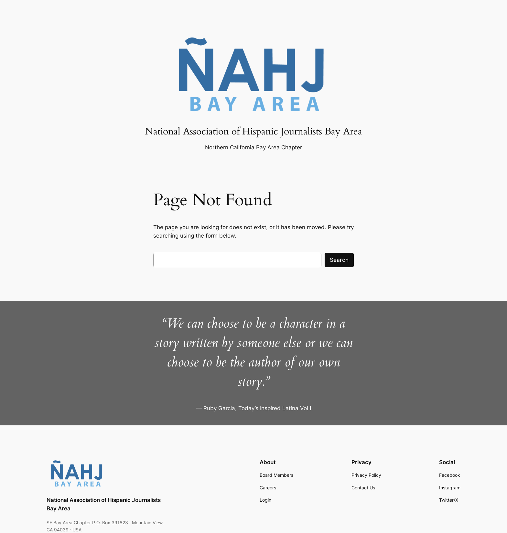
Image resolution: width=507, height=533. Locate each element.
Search (339, 260)
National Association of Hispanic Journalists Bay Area (253, 131)
